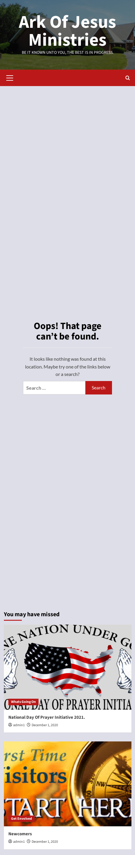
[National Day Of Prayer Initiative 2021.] (67, 667)
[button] (10, 77)
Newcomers (20, 834)
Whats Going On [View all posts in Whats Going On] (23, 701)
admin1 (19, 725)
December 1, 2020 (45, 725)
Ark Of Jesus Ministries (67, 31)
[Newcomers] (67, 784)
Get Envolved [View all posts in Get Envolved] (21, 818)
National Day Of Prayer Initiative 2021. (46, 717)
